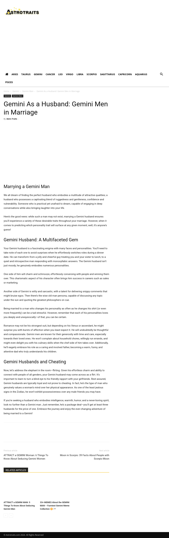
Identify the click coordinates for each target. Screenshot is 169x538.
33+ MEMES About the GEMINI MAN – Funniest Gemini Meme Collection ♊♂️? (54, 505)
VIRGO (69, 74)
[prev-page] (6, 515)
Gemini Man (27, 91)
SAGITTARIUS (107, 74)
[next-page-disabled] (11, 515)
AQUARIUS (141, 74)
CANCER (50, 74)
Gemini (15, 91)
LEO (60, 74)
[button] (161, 74)
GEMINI (38, 74)
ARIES (15, 74)
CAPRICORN (125, 74)
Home (6, 91)
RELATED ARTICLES (16, 470)
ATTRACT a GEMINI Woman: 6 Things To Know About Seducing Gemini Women (26, 457)
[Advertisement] (84, 46)
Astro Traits (11, 119)
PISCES (9, 82)
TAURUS (26, 74)
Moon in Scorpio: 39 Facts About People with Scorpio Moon (84, 457)
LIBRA (80, 74)
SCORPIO (92, 74)
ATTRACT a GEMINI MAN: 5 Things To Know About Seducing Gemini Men (19, 505)
